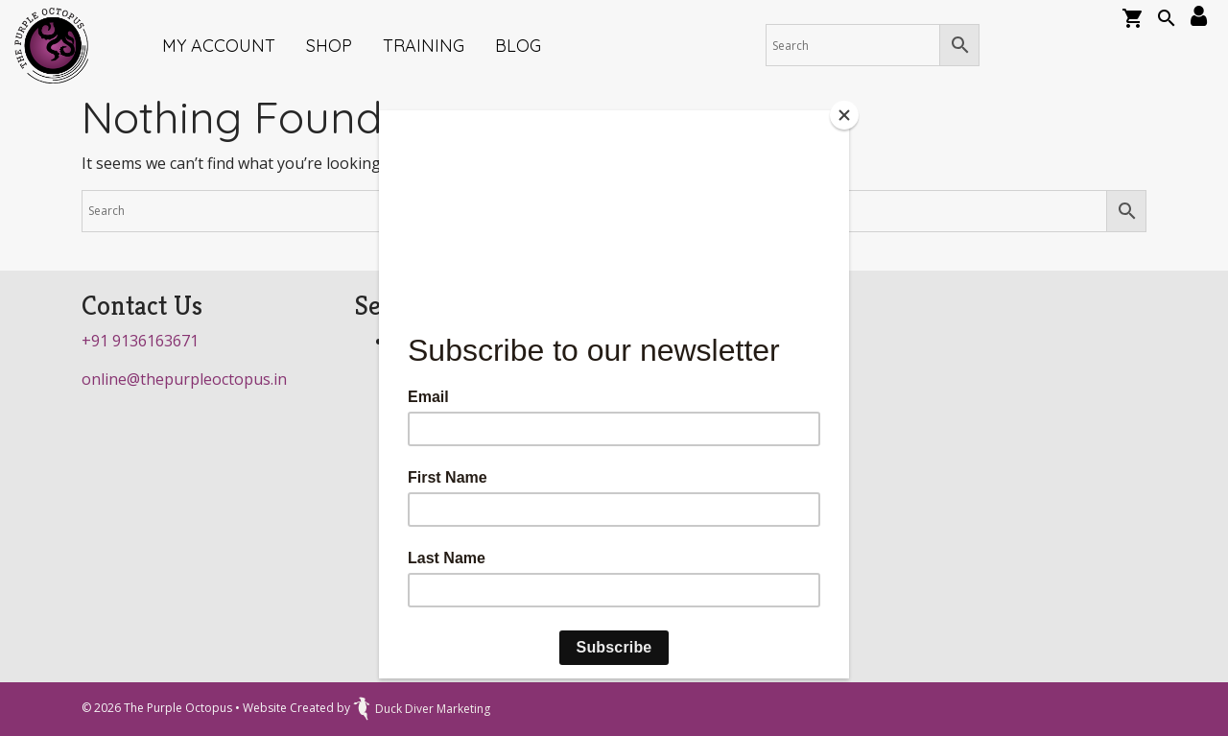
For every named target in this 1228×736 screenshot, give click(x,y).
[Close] (844, 115)
